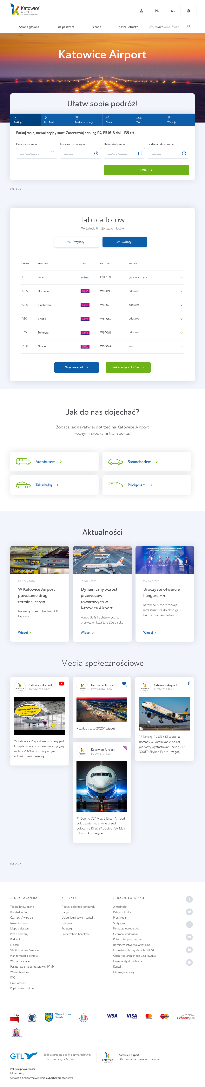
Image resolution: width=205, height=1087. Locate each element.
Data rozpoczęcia (27, 144)
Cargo (65, 912)
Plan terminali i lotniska (24, 955)
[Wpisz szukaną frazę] (166, 27)
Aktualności (120, 906)
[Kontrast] (188, 10)
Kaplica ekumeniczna (22, 988)
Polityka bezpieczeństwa (127, 939)
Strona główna (29, 27)
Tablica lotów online (22, 906)
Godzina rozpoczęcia (73, 144)
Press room (120, 917)
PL (157, 11)
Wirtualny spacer (20, 961)
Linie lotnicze (18, 983)
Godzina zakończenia (161, 144)
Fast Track (49, 120)
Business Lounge (84, 120)
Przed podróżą (19, 934)
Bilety (109, 120)
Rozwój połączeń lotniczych (78, 906)
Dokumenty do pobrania (127, 961)
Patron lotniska (122, 912)
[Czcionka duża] (173, 10)
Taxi (139, 120)
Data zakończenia (115, 144)
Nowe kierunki (19, 923)
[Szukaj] (189, 27)
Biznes (96, 27)
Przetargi (67, 928)
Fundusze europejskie (126, 928)
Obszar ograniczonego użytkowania (134, 955)
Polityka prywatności (22, 1069)
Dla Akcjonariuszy (123, 972)
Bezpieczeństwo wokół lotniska (131, 945)
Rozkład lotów (18, 912)
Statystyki (119, 923)
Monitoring (17, 1073)
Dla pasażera (65, 27)
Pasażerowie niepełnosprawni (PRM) (32, 966)
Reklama (67, 923)
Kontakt (117, 966)
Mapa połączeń (19, 928)
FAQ (12, 977)
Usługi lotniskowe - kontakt (78, 917)
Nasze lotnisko (128, 27)
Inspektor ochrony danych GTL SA (134, 950)
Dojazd (14, 945)
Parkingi (18, 120)
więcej (39, 756)
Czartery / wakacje (21, 917)
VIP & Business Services (24, 950)
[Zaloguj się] (141, 10)
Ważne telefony (19, 972)
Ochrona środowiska (125, 934)
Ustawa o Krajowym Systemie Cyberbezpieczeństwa (41, 1078)
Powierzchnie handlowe (76, 934)
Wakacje (171, 120)
